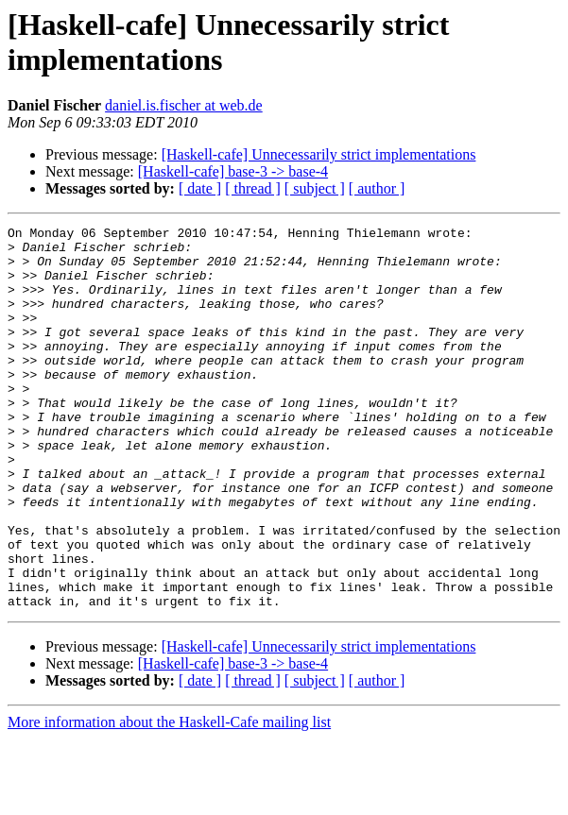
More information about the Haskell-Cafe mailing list (169, 798)
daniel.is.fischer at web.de (184, 105)
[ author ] (377, 188)
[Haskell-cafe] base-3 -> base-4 (233, 171)
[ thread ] (253, 188)
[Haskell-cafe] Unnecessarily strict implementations (319, 154)
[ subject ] (314, 188)
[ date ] (200, 188)
